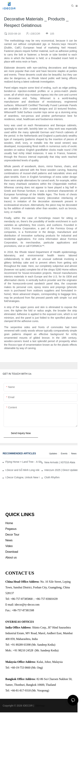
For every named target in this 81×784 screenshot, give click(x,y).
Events (64, 453)
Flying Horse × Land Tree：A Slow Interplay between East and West (23, 461)
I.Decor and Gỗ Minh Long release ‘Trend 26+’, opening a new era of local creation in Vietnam (22, 470)
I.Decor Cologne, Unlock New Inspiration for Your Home (22, 477)
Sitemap (40, 705)
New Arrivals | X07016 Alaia (59, 462)
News (74, 453)
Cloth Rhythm (52, 477)
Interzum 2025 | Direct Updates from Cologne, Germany (61, 470)
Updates (53, 453)
